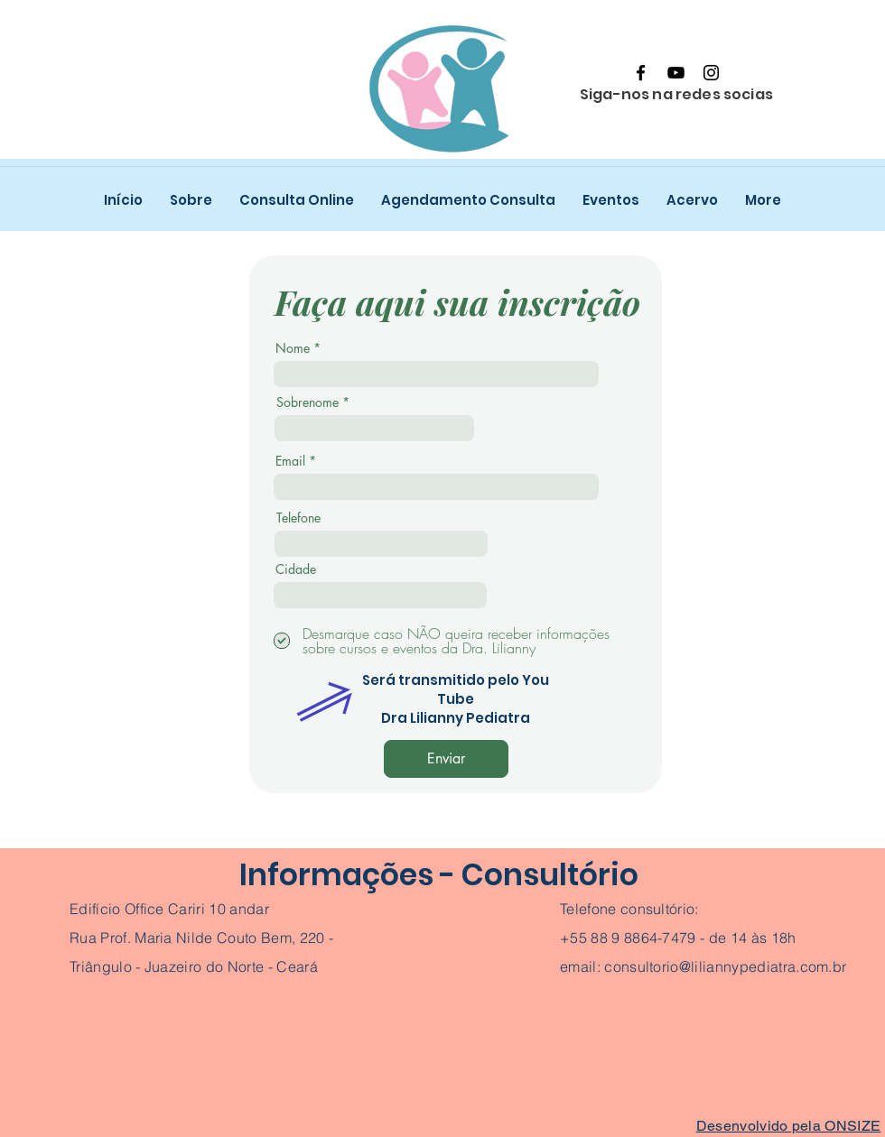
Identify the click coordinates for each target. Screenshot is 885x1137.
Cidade (295, 569)
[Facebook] (640, 72)
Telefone (298, 518)
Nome (292, 348)
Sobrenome (307, 402)
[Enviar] (446, 759)
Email (290, 461)
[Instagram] (711, 72)
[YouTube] (676, 72)
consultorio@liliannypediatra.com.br (725, 966)
